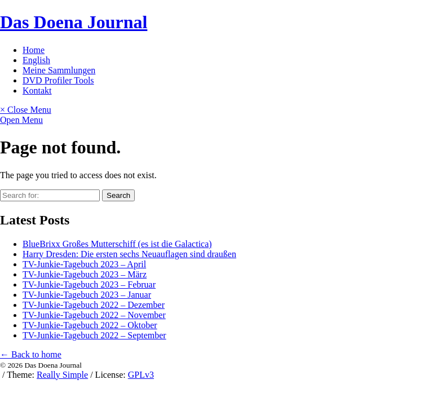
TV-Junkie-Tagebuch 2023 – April (84, 264)
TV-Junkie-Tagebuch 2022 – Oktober (90, 325)
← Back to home (30, 354)
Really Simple (62, 374)
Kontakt (37, 90)
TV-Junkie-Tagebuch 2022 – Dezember (94, 305)
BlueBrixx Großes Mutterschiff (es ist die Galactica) (117, 244)
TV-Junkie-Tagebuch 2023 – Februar (89, 284)
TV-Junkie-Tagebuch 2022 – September (94, 335)
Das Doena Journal (73, 22)
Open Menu (21, 120)
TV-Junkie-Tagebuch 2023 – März (85, 274)
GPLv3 (141, 374)
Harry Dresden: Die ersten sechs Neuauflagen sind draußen (129, 254)
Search (118, 195)
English (36, 60)
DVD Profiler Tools (58, 80)
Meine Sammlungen (59, 70)
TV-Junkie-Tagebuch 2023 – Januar (87, 294)
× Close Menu (25, 109)
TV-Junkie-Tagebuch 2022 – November (94, 315)
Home (34, 50)
